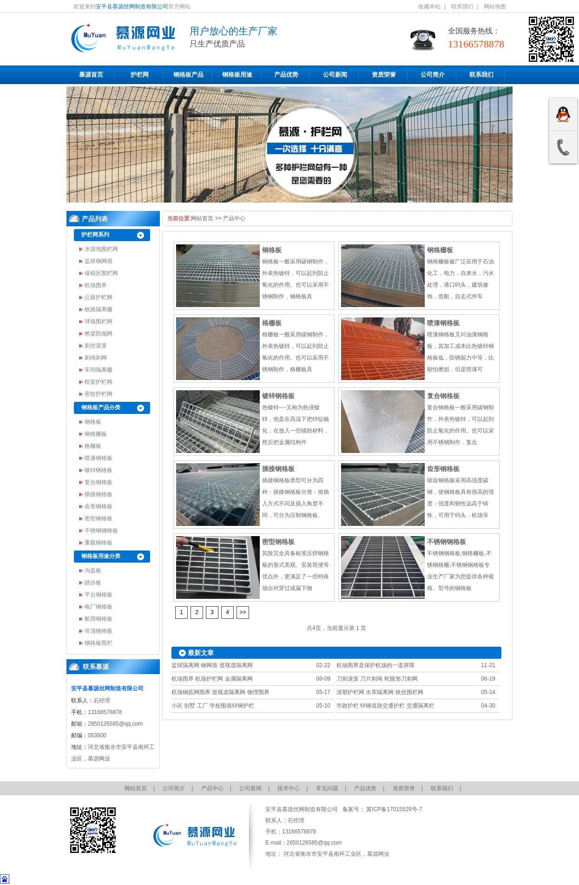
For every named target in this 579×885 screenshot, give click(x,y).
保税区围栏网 (101, 273)
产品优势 (286, 74)
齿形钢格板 (98, 506)
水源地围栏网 (101, 249)
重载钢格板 (98, 542)
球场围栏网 (98, 321)
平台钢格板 (98, 594)
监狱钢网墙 (98, 261)
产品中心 (234, 218)
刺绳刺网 (96, 357)
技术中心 (288, 788)
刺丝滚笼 (96, 345)
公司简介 (433, 74)
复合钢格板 (98, 482)
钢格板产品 (188, 74)
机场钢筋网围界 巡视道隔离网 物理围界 (220, 692)
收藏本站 (429, 6)
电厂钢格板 (98, 606)
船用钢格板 (98, 619)
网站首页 (202, 218)
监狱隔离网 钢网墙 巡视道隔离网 (212, 665)
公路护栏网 (98, 297)
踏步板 (93, 582)
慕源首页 (91, 74)
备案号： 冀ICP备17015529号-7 (381, 809)
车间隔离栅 (98, 370)
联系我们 (462, 6)
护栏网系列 (95, 234)
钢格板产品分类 (100, 407)
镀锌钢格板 (98, 470)
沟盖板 (93, 570)
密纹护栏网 (98, 394)
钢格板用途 (237, 74)
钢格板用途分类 (100, 556)
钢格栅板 (96, 434)
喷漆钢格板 (98, 458)
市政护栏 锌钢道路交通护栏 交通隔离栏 (385, 705)
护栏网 (140, 74)
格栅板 (93, 446)
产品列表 (95, 219)
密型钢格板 (98, 518)
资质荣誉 (384, 74)
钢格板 (93, 422)
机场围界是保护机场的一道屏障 (375, 665)
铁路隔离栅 (98, 309)
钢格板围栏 (98, 643)
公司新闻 (335, 74)
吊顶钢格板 (98, 631)
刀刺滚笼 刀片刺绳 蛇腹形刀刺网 (377, 678)
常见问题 (327, 788)
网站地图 (495, 6)
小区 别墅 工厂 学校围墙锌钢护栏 (212, 705)
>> (243, 612)
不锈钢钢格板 (101, 530)
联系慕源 (96, 666)
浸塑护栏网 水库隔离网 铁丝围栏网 (379, 692)
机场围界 (96, 285)
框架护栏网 (98, 382)
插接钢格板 (98, 494)
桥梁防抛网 (98, 333)
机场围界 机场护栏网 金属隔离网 (212, 678)
